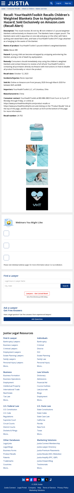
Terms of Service (49, 488)
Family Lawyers (9, 359)
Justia (3, 9)
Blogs (39, 393)
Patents (6, 457)
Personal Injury (43, 362)
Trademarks (8, 461)
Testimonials (42, 464)
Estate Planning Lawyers (13, 355)
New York (41, 427)
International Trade (11, 389)
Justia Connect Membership (48, 443)
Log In (58, 3)
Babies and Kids (41, 9)
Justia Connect (10, 488)
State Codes (42, 413)
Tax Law (6, 396)
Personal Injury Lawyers (13, 362)
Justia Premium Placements (48, 450)
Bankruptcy (42, 341)
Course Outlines (43, 386)
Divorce (40, 348)
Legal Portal (22, 488)
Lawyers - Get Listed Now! (37, 293)
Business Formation (11, 375)
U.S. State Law (44, 406)
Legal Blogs (8, 447)
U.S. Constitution (10, 409)
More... (6, 366)
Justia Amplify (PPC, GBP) (47, 457)
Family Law (41, 359)
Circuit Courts (9, 423)
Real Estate (7, 393)
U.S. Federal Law (11, 406)
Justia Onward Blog (45, 461)
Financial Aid (42, 382)
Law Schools (43, 372)
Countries (7, 464)
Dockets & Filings (10, 430)
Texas (39, 430)
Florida (40, 423)
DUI (38, 352)
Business (7, 372)
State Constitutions (45, 409)
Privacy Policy (62, 488)
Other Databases (11, 440)
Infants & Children (28, 9)
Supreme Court (9, 420)
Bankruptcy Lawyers (11, 341)
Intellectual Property (11, 386)
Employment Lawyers (12, 352)
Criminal (40, 345)
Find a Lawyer (11, 275)
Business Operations (12, 379)
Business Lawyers (10, 345)
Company (32, 488)
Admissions (41, 379)
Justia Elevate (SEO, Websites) (49, 454)
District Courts (9, 427)
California (41, 420)
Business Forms (9, 450)
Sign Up (68, 3)
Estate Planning (43, 355)
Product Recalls (9, 454)
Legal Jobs (7, 443)
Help (39, 488)
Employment (8, 382)
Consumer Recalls (13, 9)
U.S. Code (7, 413)
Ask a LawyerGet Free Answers (13, 309)
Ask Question (37, 319)
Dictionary (41, 375)
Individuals (42, 338)
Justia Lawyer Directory (46, 447)
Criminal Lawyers (10, 348)
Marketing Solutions (46, 440)
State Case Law (43, 416)
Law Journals (42, 389)
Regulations (8, 416)
